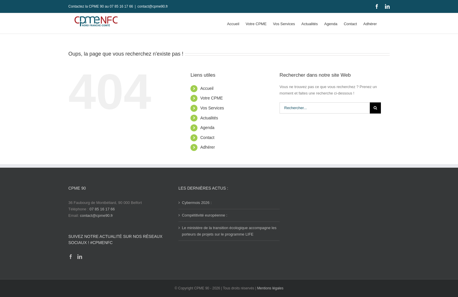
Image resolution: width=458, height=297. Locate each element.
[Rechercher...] (325, 108)
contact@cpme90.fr (153, 6)
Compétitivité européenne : (204, 215)
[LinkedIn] (79, 256)
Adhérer (207, 147)
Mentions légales (270, 288)
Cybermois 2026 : (197, 202)
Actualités (209, 118)
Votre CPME (211, 98)
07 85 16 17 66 (102, 209)
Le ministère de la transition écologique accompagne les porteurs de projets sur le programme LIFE (229, 231)
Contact (207, 137)
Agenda (207, 127)
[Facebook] (70, 256)
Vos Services (212, 108)
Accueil (207, 88)
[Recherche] (375, 108)
